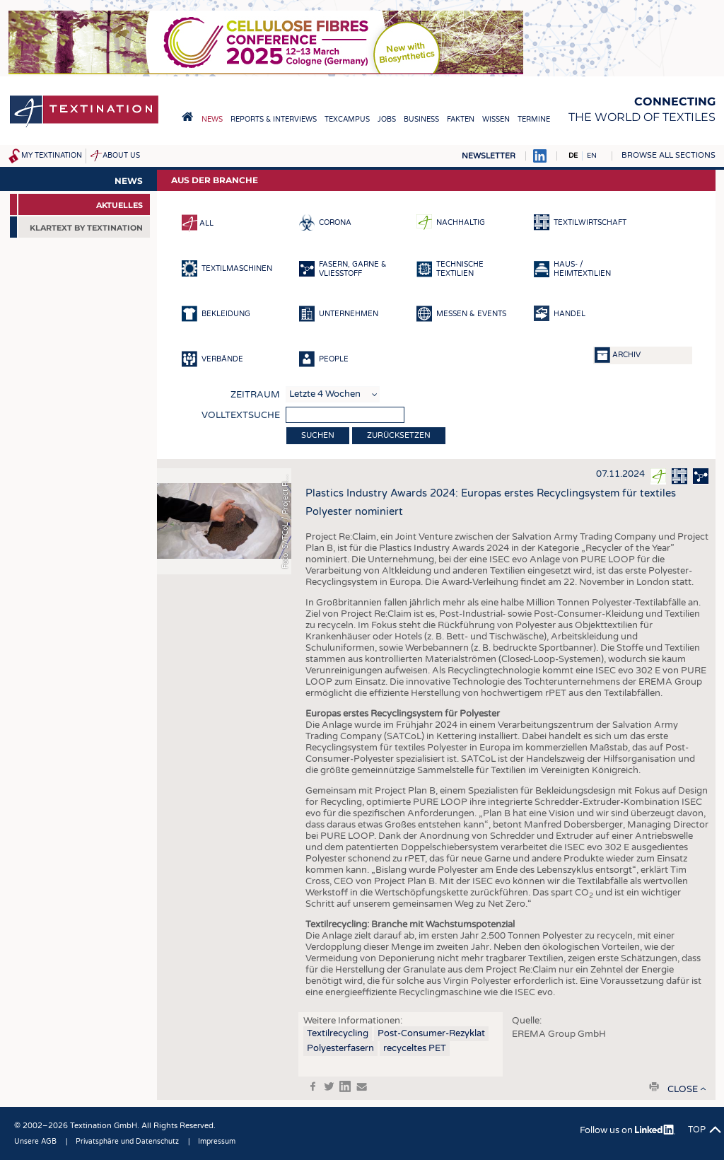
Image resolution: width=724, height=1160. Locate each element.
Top (697, 1130)
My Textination (51, 155)
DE (573, 155)
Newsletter (488, 156)
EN (592, 155)
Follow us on (627, 1130)
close (682, 1089)
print (654, 1086)
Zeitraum (255, 394)
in (345, 1086)
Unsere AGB (35, 1141)
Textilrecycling (337, 1033)
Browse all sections (668, 155)
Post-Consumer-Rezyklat (431, 1033)
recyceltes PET (414, 1048)
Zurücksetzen (399, 435)
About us (121, 155)
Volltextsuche (241, 415)
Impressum (216, 1141)
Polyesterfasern (340, 1048)
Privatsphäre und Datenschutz (127, 1141)
